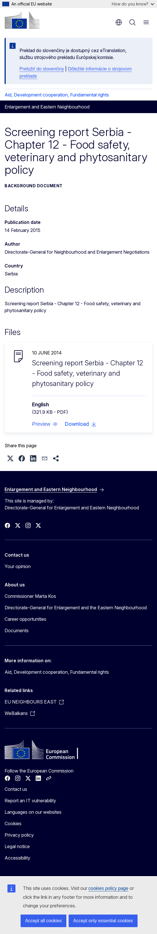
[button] (45, 424)
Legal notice (17, 846)
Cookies (13, 823)
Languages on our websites (33, 812)
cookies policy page (108, 888)
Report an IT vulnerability (30, 800)
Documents (17, 630)
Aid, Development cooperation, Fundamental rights (57, 95)
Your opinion (18, 566)
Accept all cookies (43, 920)
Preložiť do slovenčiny (41, 68)
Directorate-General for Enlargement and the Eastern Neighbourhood (76, 607)
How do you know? (133, 3)
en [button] (118, 22)
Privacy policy (19, 835)
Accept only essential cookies (103, 920)
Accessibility (17, 858)
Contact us (16, 789)
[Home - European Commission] (22, 20)
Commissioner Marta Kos (30, 596)
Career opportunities (25, 619)
